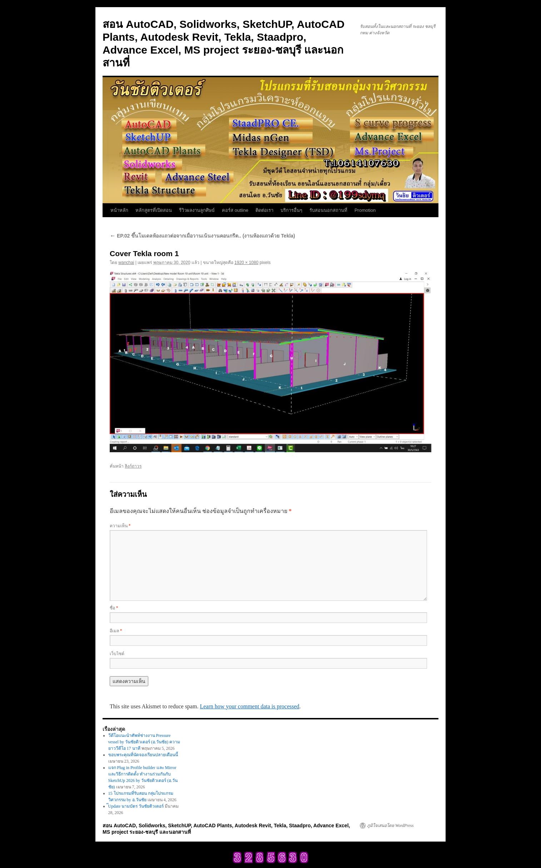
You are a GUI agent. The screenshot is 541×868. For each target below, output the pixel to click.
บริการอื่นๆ (291, 210)
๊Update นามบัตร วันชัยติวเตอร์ (136, 806)
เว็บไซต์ (117, 653)
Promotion (365, 210)
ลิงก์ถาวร (133, 466)
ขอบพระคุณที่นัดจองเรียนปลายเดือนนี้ (143, 754)
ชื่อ (114, 607)
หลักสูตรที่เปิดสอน (153, 210)
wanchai (126, 262)
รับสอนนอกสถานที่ (328, 210)
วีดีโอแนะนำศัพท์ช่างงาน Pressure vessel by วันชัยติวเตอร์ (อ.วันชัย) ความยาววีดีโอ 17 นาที (144, 742)
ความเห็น (120, 525)
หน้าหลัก (119, 210)
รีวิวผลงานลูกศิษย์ (197, 210)
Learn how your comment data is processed (249, 706)
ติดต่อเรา (264, 210)
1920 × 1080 (246, 262)
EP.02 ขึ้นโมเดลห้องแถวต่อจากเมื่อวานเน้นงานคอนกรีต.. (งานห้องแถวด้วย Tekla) (202, 236)
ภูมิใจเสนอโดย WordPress (390, 825)
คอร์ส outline (235, 210)
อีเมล (116, 630)
